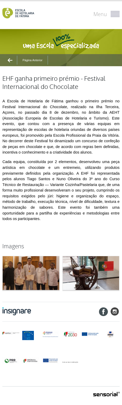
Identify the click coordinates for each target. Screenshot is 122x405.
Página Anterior (32, 60)
